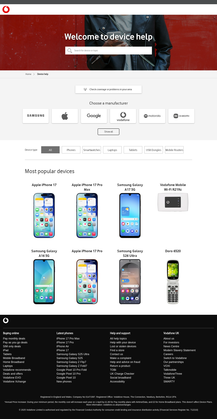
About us (169, 338)
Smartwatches (91, 150)
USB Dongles (153, 150)
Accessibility (117, 381)
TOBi (113, 369)
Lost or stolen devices (123, 346)
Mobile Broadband (14, 358)
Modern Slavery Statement (180, 350)
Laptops (112, 150)
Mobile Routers (174, 150)
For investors (171, 342)
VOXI (167, 365)
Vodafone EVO (12, 377)
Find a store (117, 350)
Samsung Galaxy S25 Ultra (73, 354)
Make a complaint (120, 358)
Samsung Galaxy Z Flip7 (71, 362)
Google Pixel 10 (66, 377)
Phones (71, 150)
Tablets (133, 150)
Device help (42, 74)
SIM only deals (12, 346)
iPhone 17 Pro (65, 342)
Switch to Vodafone (175, 358)
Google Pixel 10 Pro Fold (72, 369)
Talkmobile (170, 369)
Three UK (169, 377)
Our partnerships (174, 362)
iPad (5, 350)
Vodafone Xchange (14, 381)
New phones (64, 381)
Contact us (116, 354)
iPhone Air (63, 346)
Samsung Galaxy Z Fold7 (72, 365)
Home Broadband (13, 362)
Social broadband (120, 377)
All (50, 150)
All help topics (118, 338)
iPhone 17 (63, 350)
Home (28, 74)
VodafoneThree (173, 373)
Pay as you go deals (15, 342)
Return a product (120, 365)
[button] (108, 89)
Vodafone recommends (17, 369)
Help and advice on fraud (125, 362)
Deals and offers (13, 373)
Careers (168, 354)
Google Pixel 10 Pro (69, 373)
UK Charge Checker (122, 373)
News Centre (171, 346)
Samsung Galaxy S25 (70, 358)
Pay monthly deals (14, 338)
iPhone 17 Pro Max (68, 338)
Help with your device (123, 342)
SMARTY (169, 381)
